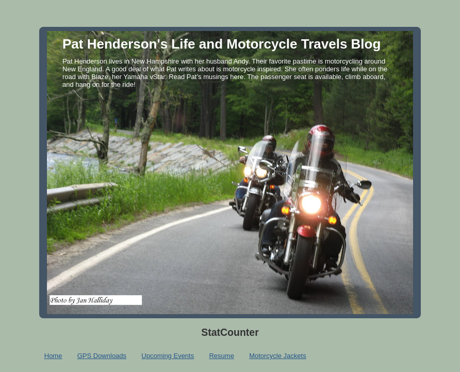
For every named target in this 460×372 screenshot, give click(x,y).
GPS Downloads (101, 356)
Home (53, 356)
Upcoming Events (167, 356)
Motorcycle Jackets (277, 356)
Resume (221, 356)
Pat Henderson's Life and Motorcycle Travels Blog (221, 44)
